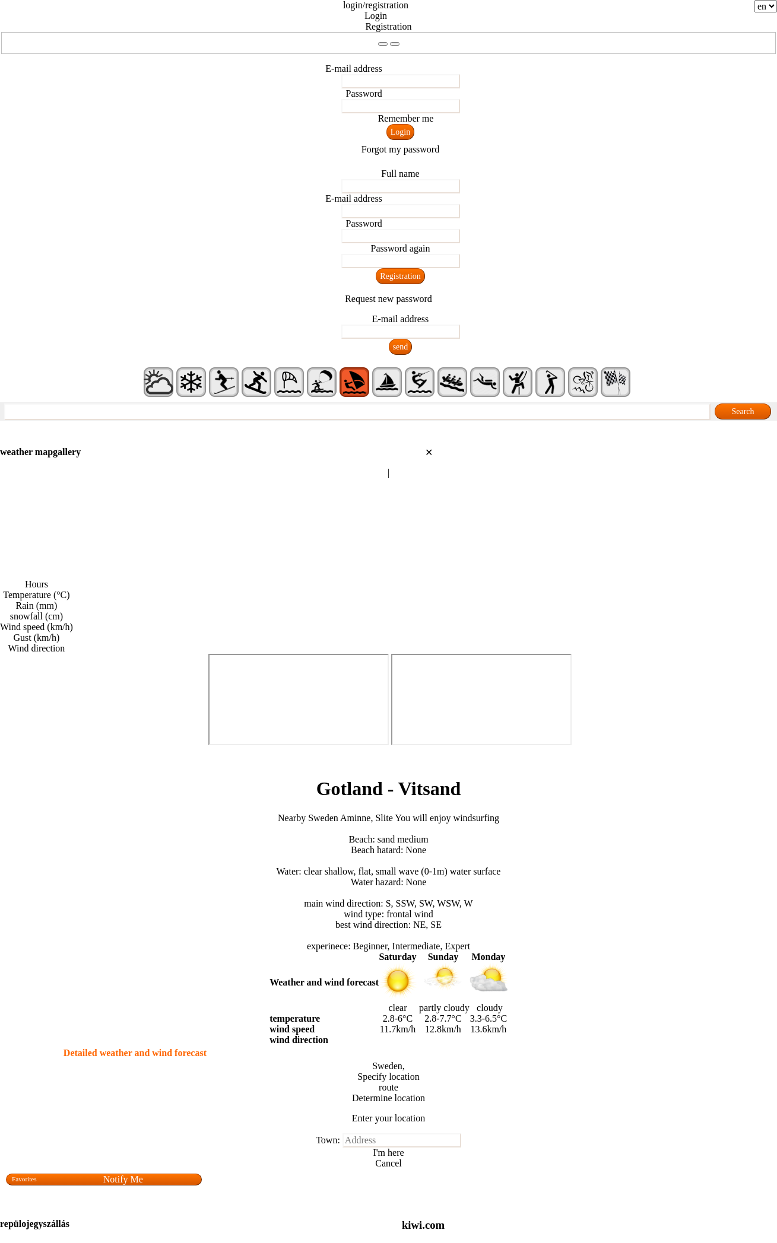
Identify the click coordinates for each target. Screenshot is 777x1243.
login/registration (375, 5)
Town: (328, 1140)
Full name (400, 174)
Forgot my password (400, 149)
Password (364, 93)
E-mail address (353, 68)
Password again (400, 248)
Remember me (406, 118)
